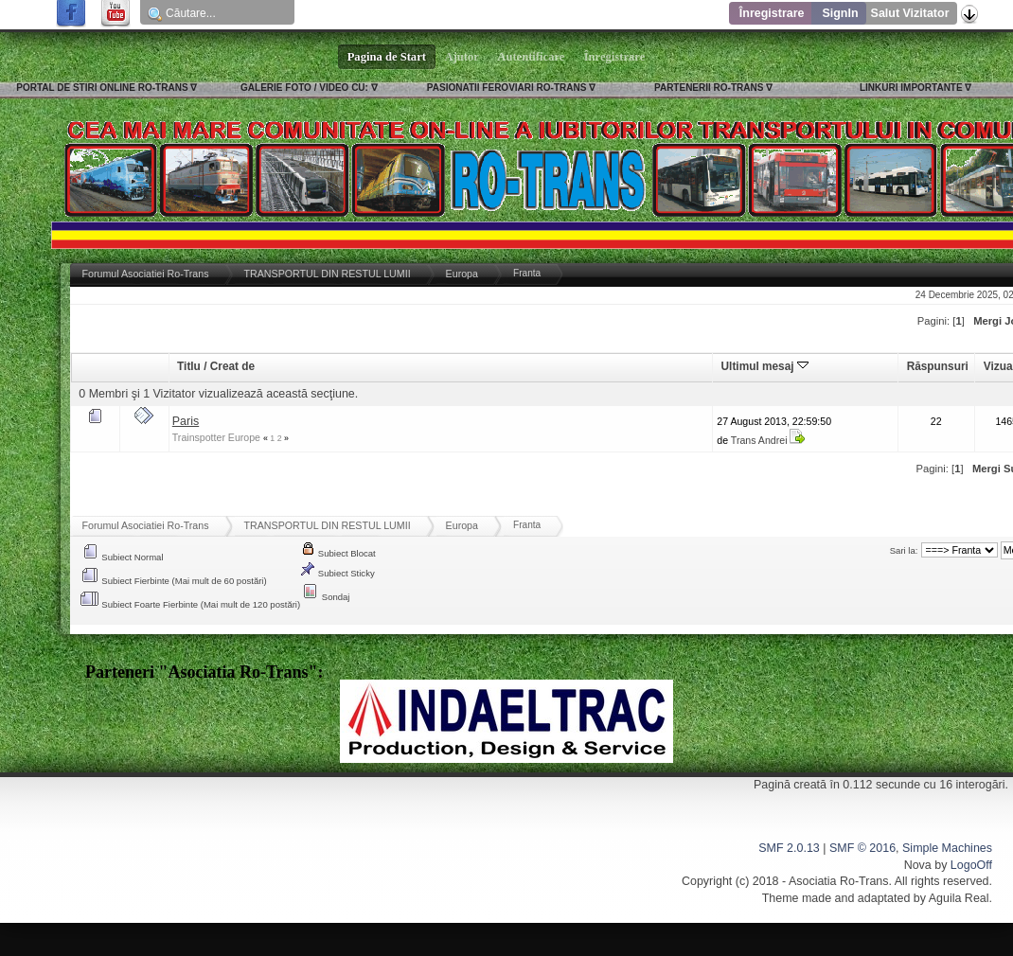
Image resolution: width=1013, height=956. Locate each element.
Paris (185, 421)
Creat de (232, 366)
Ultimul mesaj (765, 366)
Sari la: (904, 550)
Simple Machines (947, 848)
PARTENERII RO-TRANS (708, 87)
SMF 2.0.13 (788, 848)
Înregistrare (772, 13)
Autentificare (531, 56)
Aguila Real (959, 898)
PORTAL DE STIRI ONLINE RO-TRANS (101, 87)
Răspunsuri (938, 366)
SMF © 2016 (862, 848)
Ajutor (462, 56)
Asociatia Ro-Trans (839, 881)
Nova (918, 865)
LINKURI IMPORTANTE (911, 87)
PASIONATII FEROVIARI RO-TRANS (507, 87)
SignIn (840, 13)
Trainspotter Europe (216, 437)
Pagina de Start (387, 56)
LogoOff (971, 865)
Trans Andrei (759, 440)
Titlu (189, 366)
